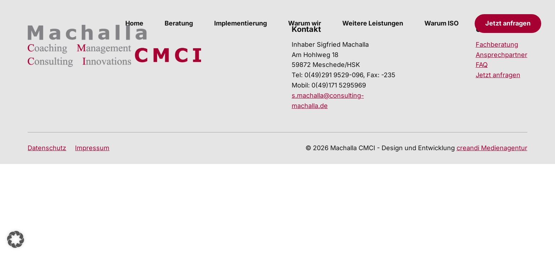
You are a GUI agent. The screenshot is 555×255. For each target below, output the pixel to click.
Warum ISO (441, 23)
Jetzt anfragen (508, 23)
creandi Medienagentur (492, 148)
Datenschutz (47, 148)
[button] (15, 239)
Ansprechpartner (501, 54)
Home (134, 23)
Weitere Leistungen (372, 23)
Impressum (92, 148)
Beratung (179, 23)
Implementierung (240, 23)
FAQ (482, 64)
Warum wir (304, 23)
